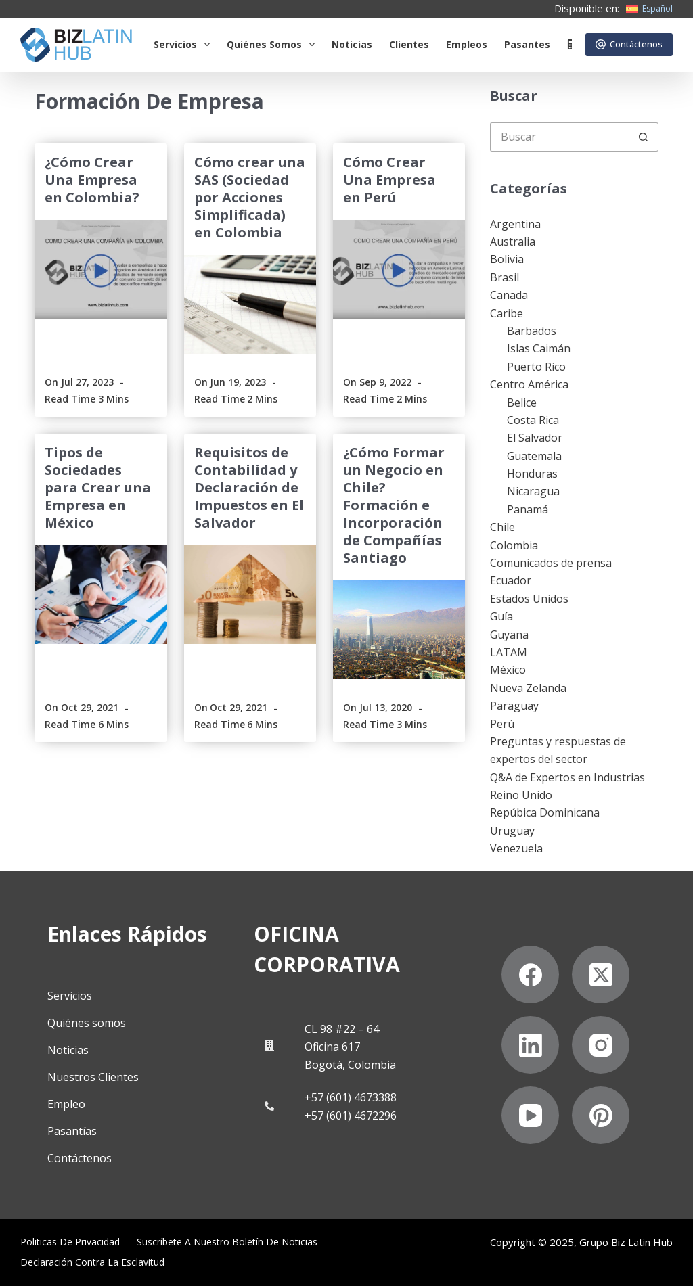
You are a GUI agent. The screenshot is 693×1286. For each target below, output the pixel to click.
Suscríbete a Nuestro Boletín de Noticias (227, 1242)
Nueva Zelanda (528, 688)
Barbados (531, 330)
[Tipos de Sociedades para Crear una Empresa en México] (100, 594)
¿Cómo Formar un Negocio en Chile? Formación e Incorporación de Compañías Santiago (394, 505)
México (508, 669)
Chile (502, 527)
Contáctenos (629, 44)
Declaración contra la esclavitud (92, 1262)
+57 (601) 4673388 (351, 1097)
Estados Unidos (529, 598)
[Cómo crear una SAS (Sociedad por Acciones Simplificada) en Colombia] (250, 304)
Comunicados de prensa (551, 562)
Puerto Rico (536, 366)
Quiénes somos (273, 45)
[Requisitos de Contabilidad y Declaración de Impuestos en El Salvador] (250, 594)
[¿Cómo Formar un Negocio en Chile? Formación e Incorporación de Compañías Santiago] (399, 629)
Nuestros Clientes (93, 1077)
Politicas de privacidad (70, 1242)
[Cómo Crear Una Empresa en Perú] (399, 269)
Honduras (532, 473)
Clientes (409, 44)
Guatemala (534, 456)
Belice (522, 402)
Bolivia (507, 259)
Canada (509, 295)
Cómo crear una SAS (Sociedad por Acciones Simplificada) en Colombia (249, 197)
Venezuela (516, 848)
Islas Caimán (539, 348)
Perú (502, 723)
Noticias (352, 44)
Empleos (466, 44)
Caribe (506, 313)
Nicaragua (533, 491)
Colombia (514, 545)
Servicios (184, 45)
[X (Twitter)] (600, 974)
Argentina (515, 223)
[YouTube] (530, 1115)
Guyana (509, 634)
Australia (512, 241)
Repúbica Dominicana (545, 812)
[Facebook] (530, 974)
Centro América (529, 384)
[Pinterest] (600, 1115)
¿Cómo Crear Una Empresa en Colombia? (92, 179)
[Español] (649, 8)
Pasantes (527, 44)
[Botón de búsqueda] (643, 137)
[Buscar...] (559, 137)
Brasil (504, 277)
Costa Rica (533, 420)
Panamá (527, 509)
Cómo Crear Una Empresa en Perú (389, 179)
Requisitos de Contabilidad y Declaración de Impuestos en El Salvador (249, 487)
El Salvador (534, 437)
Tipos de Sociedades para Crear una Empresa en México (98, 487)
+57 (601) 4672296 (351, 1115)
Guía (501, 616)
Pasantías (72, 1131)
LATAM (508, 652)
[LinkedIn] (530, 1045)
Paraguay (514, 705)
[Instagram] (600, 1045)
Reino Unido (521, 794)
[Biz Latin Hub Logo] (76, 45)
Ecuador (510, 580)
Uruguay (512, 830)
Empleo (66, 1104)
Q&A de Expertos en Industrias (567, 777)
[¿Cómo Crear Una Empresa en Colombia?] (100, 269)
